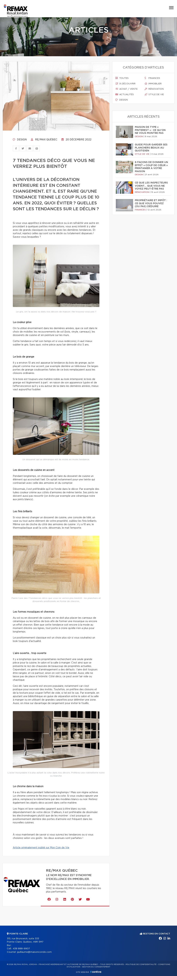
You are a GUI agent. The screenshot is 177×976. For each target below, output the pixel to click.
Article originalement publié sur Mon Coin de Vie (41, 847)
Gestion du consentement (96, 967)
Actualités (124, 94)
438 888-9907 (21, 949)
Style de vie (154, 94)
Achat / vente (126, 89)
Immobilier (153, 83)
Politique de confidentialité (141, 964)
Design (20, 139)
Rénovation (154, 89)
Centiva (95, 972)
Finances (152, 78)
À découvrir (125, 83)
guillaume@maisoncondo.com (34, 952)
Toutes (122, 78)
